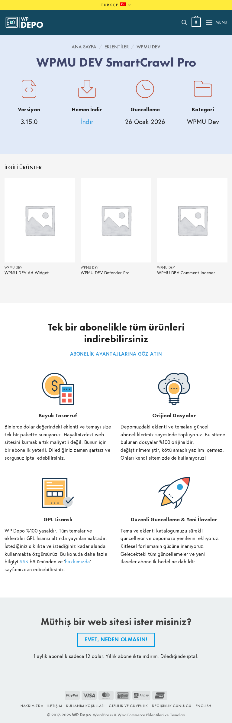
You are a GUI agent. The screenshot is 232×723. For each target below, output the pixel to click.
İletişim (54, 705)
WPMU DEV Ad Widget (27, 272)
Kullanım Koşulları (85, 705)
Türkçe (116, 5)
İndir (87, 122)
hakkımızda (77, 561)
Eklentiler (117, 47)
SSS (24, 561)
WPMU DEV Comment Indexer (186, 272)
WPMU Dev (148, 47)
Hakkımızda (32, 705)
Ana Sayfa (84, 47)
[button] (196, 22)
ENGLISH (203, 705)
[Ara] (184, 22)
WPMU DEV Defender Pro (105, 272)
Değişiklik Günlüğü (172, 705)
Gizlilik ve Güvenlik (128, 705)
